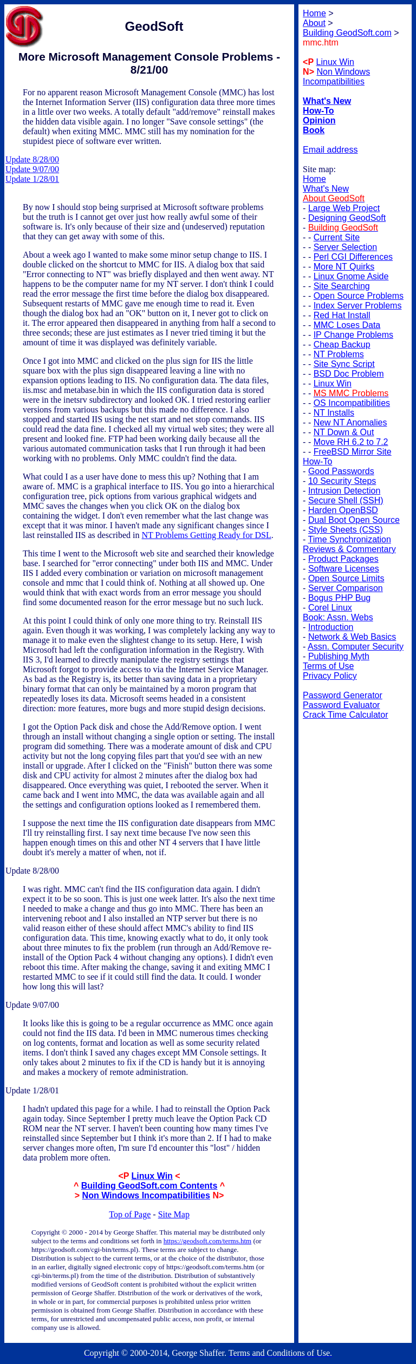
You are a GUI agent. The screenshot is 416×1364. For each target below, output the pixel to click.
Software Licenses (343, 568)
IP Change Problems (353, 334)
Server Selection (345, 247)
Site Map (174, 1214)
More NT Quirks (344, 266)
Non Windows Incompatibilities (146, 1195)
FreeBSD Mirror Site (353, 451)
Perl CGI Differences (353, 256)
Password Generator (342, 695)
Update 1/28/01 (32, 178)
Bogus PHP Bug (339, 597)
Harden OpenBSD (343, 510)
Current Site (337, 237)
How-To (317, 461)
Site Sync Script (344, 364)
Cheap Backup (342, 344)
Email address (330, 149)
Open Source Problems (359, 295)
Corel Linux (330, 607)
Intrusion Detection (344, 490)
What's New (326, 188)
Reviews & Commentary (349, 549)
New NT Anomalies (350, 422)
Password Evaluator (341, 705)
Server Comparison (345, 588)
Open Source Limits (346, 578)
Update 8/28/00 (32, 159)
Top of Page (130, 1214)
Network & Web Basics (352, 636)
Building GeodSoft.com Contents (149, 1185)
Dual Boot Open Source (354, 519)
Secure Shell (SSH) (346, 500)
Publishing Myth (338, 656)
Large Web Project (344, 208)
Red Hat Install (342, 315)
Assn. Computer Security (356, 646)
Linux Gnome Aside (351, 276)
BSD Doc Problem (349, 373)
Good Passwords (341, 471)
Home (314, 178)
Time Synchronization (349, 539)
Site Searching (342, 286)
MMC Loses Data (347, 325)
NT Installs (334, 412)
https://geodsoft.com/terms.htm (208, 1241)
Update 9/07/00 (32, 169)
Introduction (331, 627)
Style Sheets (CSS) (345, 529)
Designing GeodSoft (347, 217)
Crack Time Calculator (345, 714)
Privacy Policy (330, 675)
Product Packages (343, 558)
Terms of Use (328, 666)
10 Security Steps (342, 481)
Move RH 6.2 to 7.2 (351, 442)
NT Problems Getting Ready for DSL (206, 535)
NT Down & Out (344, 432)
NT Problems (339, 354)
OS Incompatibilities (352, 403)
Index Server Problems (358, 305)
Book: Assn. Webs (338, 617)
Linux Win (152, 1176)
